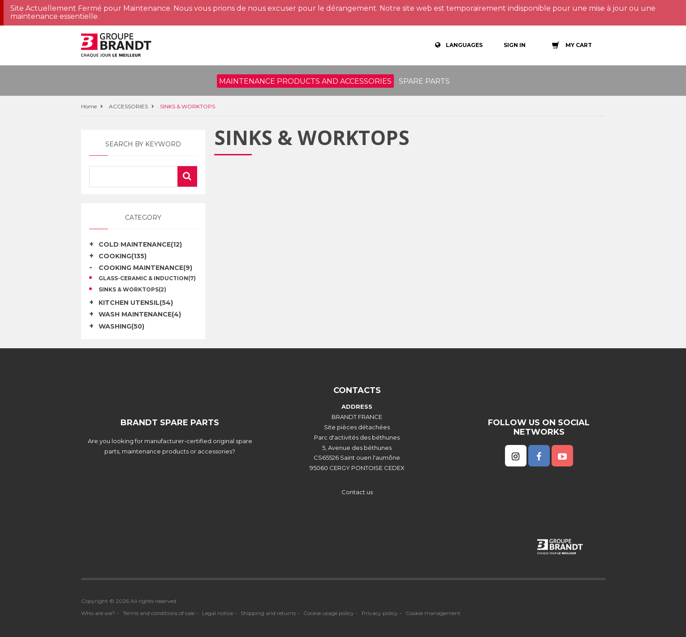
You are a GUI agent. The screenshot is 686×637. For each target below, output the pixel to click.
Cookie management (433, 613)
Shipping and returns (268, 613)
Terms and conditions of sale (158, 613)
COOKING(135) (123, 256)
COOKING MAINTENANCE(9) (145, 268)
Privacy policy (380, 613)
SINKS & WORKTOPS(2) (132, 289)
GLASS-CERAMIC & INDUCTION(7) (147, 278)
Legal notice (217, 613)
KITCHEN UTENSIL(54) (136, 303)
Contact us (357, 492)
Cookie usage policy (328, 613)
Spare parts (424, 81)
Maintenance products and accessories (305, 81)
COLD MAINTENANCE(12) (140, 244)
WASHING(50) (121, 326)
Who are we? (98, 613)
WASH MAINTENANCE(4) (140, 314)
